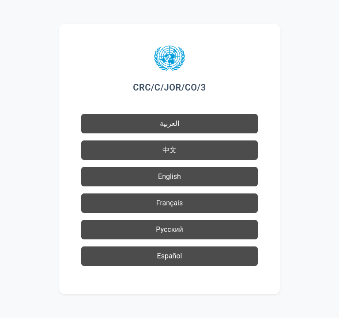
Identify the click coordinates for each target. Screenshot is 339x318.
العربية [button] (169, 123)
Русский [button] (169, 229)
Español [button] (169, 256)
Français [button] (169, 203)
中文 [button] (169, 150)
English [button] (169, 176)
